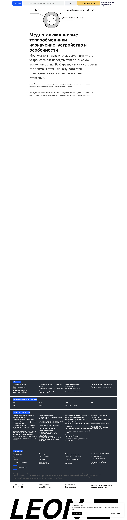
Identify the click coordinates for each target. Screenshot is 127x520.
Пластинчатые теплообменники (101, 384)
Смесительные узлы (19, 384)
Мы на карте (22, 467)
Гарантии (16, 457)
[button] (88, 3)
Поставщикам (17, 454)
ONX (66, 402)
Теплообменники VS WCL (73, 388)
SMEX (41, 405)
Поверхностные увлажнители (101, 387)
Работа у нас (43, 454)
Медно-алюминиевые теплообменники (72, 385)
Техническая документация (44, 462)
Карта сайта (69, 463)
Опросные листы (44, 456)
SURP (14, 402)
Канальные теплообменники (74, 392)
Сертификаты (43, 459)
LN (14, 405)
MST (40, 402)
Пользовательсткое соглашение (71, 460)
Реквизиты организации (73, 454)
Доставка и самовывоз (20, 462)
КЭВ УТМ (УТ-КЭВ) (71, 405)
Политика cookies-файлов (73, 456)
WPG (92, 402)
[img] (15, 467)
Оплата (15, 459)
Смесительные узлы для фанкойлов (51, 388)
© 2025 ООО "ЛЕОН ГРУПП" (100, 454)
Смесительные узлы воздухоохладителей (20, 391)
